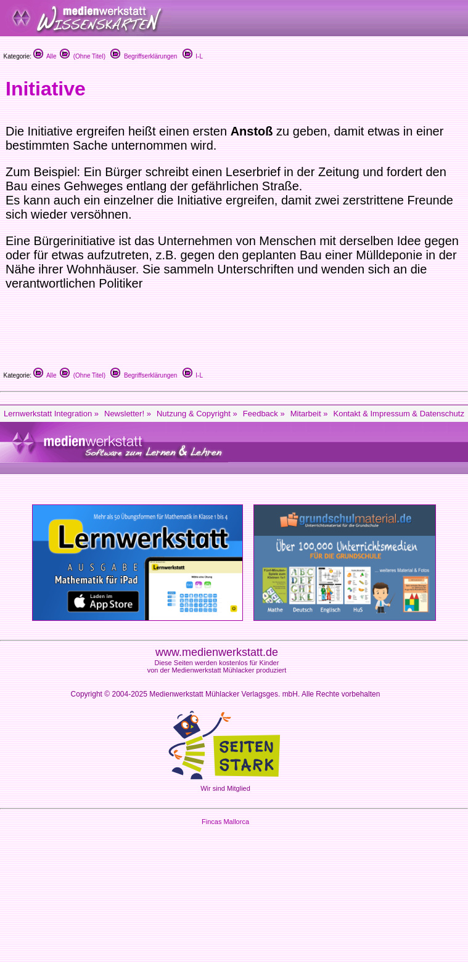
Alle (45, 56)
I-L (193, 56)
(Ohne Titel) (82, 56)
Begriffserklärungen (143, 56)
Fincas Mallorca (225, 821)
